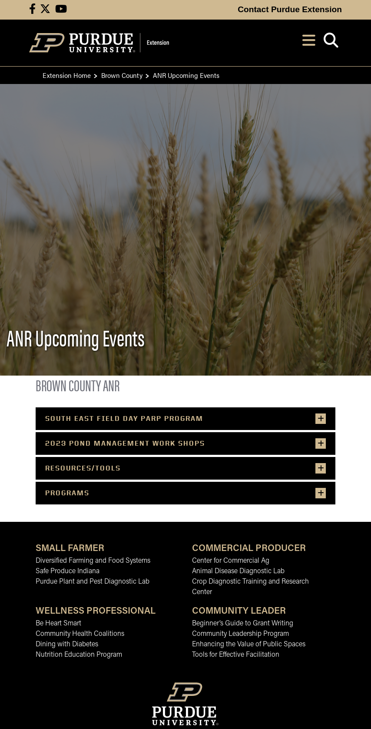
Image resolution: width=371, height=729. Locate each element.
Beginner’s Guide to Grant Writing (242, 623)
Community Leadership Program (240, 634)
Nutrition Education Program (79, 655)
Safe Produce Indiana (67, 571)
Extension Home (67, 75)
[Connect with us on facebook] (32, 10)
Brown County (121, 75)
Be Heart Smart (58, 623)
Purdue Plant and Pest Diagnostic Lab (92, 581)
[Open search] (331, 43)
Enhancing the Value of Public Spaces (248, 644)
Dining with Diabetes (67, 644)
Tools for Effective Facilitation (235, 655)
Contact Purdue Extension (290, 9)
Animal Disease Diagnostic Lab (238, 571)
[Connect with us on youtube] (61, 10)
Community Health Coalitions (80, 634)
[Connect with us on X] (45, 10)
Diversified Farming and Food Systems (93, 561)
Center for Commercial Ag (230, 561)
